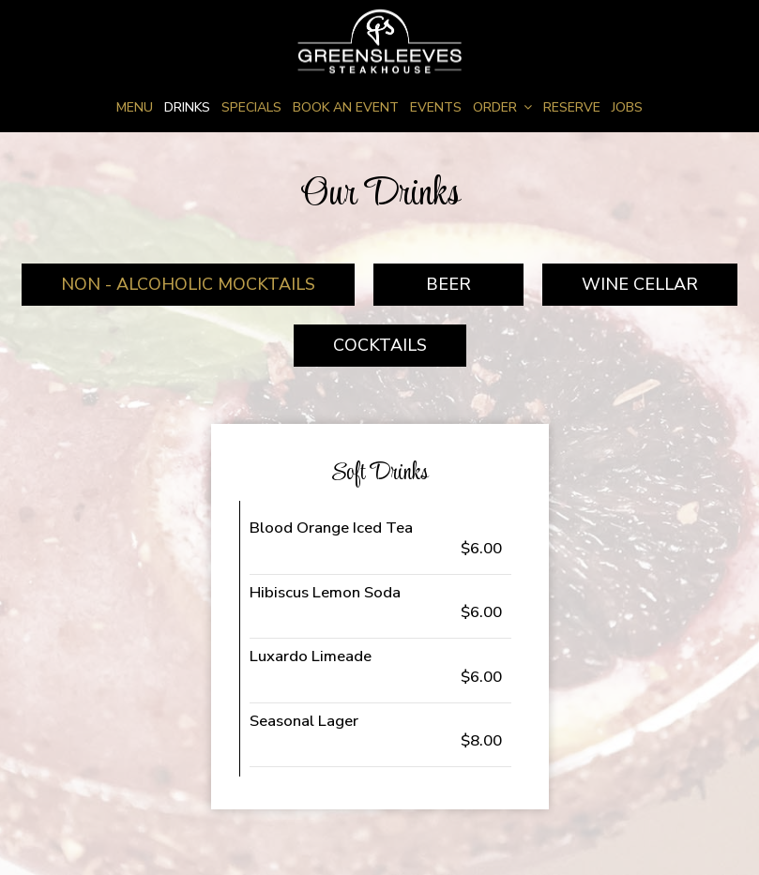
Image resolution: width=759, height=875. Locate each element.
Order (502, 107)
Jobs (627, 107)
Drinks (187, 107)
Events (436, 107)
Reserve (571, 107)
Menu (134, 107)
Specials (251, 107)
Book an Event (346, 107)
